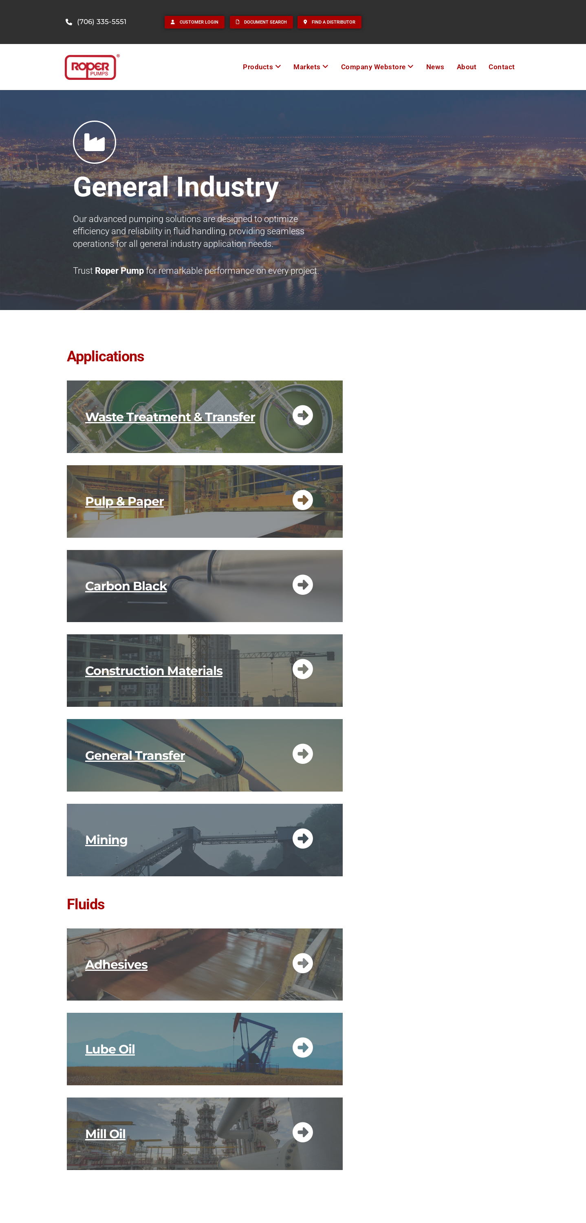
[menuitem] (262, 67)
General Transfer (135, 755)
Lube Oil (110, 1049)
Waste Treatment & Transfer (170, 417)
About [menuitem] (467, 67)
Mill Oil (105, 1134)
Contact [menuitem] (502, 67)
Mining (106, 839)
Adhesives (116, 964)
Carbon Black (126, 586)
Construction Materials (154, 670)
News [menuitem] (435, 67)
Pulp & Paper (124, 501)
